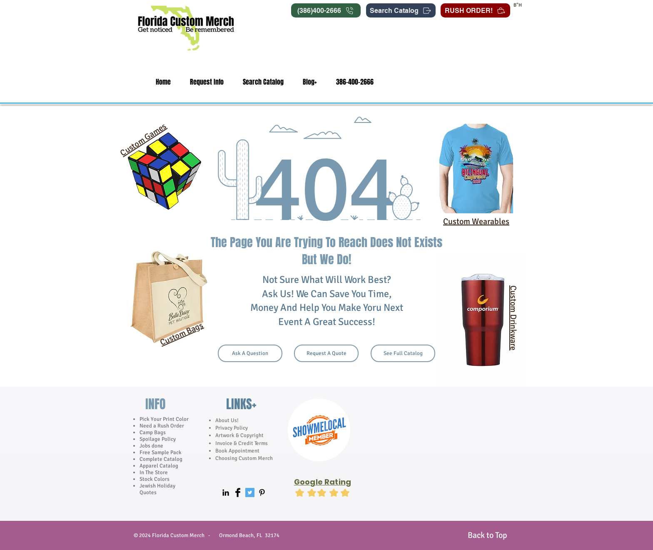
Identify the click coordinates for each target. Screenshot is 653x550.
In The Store (154, 472)
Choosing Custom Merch (244, 458)
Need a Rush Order (162, 425)
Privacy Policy (232, 428)
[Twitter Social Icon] (249, 492)
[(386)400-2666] (326, 10)
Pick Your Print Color (164, 419)
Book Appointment (237, 451)
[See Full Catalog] (403, 353)
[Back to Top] (487, 535)
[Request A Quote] (326, 353)
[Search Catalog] (401, 10)
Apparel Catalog (159, 465)
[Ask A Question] (250, 353)
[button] (206, 81)
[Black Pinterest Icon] (262, 492)
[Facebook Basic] (237, 492)
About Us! (227, 420)
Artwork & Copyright (239, 435)
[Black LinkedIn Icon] (225, 492)
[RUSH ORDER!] (475, 10)
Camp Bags (153, 432)
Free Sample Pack (161, 452)
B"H (517, 5)
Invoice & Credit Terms (241, 443)
